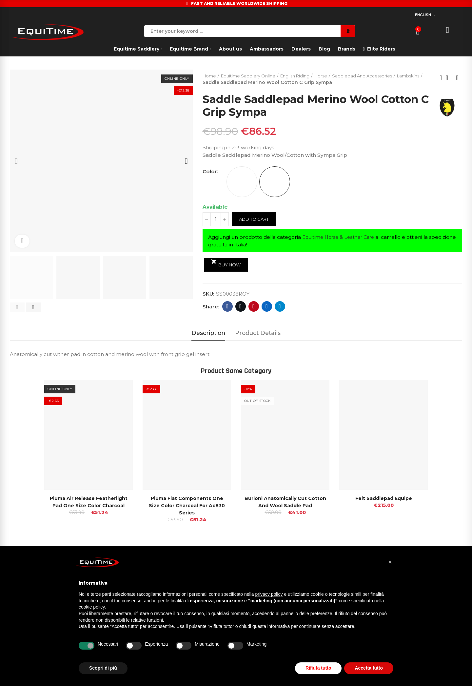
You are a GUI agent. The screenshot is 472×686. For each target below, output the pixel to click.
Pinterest (253, 307)
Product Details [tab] (258, 332)
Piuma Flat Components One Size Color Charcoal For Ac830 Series (187, 505)
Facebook (227, 307)
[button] (17, 307)
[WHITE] (241, 182)
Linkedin (267, 307)
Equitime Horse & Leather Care (341, 238)
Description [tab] (208, 332)
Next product (457, 78)
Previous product (441, 78)
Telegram (280, 307)
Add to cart (255, 220)
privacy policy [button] (269, 594)
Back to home (449, 78)
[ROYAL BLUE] (274, 182)
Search (348, 31)
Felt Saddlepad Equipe (384, 498)
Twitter (240, 307)
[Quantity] (216, 220)
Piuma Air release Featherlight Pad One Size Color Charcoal (88, 505)
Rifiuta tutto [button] (318, 668)
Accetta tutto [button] (369, 668)
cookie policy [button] (92, 607)
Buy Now (227, 263)
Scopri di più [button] (103, 668)
